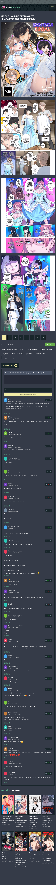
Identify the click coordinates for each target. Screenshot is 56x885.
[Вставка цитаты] (36, 373)
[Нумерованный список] (23, 373)
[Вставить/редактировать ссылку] (28, 373)
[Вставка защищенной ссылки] (33, 373)
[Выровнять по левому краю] (13, 373)
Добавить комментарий (28, 394)
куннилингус (40, 354)
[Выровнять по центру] (15, 373)
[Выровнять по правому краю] (18, 373)
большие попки (47, 350)
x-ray (22, 350)
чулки (5, 354)
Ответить (7, 413)
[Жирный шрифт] (5, 373)
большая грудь (33, 350)
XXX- (13, 7)
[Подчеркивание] (10, 373)
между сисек (7, 358)
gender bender (12, 350)
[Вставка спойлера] (41, 373)
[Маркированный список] (21, 373)
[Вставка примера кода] (39, 373)
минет (17, 358)
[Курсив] (8, 373)
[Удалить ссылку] (31, 373)
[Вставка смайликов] (26, 373)
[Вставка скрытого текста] (44, 373)
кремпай (28, 354)
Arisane (10, 344)
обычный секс (16, 354)
